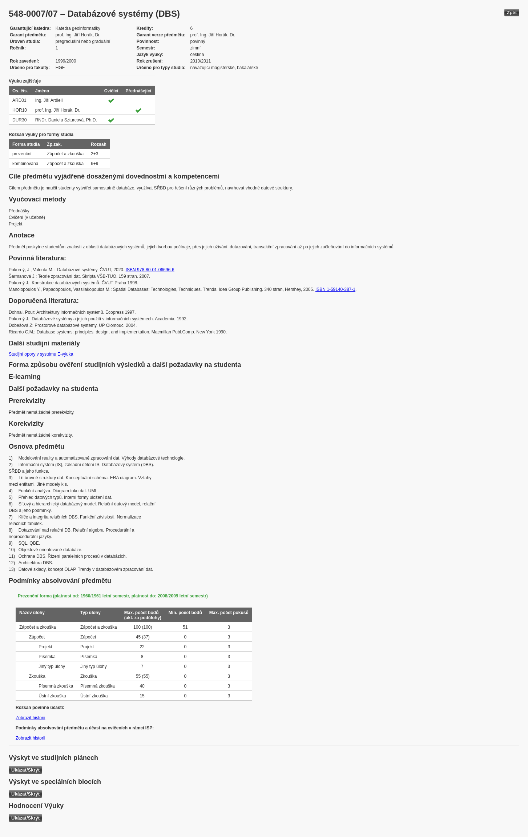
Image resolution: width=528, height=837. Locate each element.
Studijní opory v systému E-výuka (41, 354)
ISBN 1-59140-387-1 (335, 289)
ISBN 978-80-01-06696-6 (150, 269)
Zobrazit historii (30, 717)
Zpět (512, 12)
